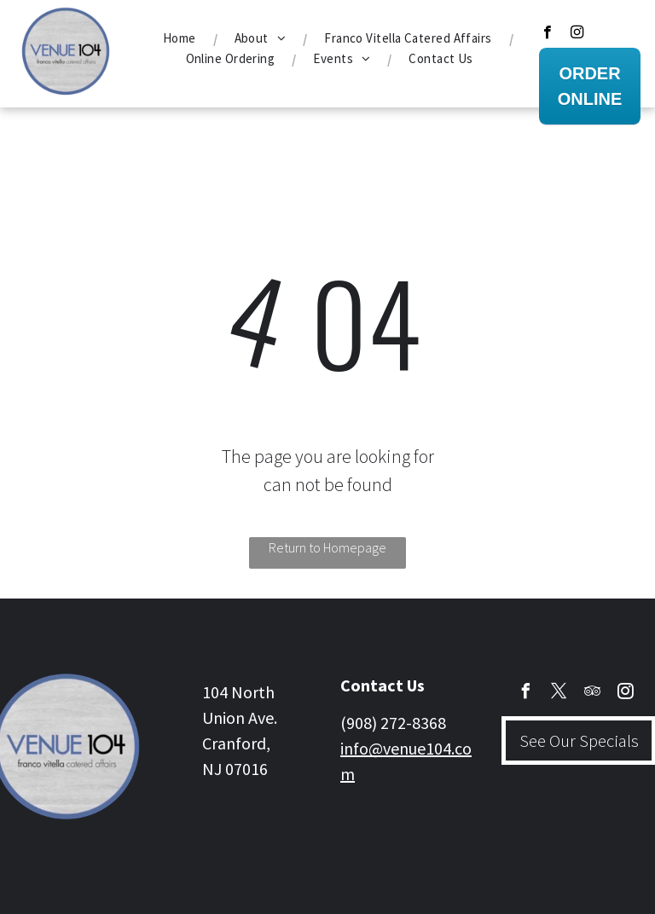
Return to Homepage (327, 547)
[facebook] (547, 34)
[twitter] (559, 694)
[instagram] (577, 34)
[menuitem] (181, 38)
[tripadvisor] (593, 694)
